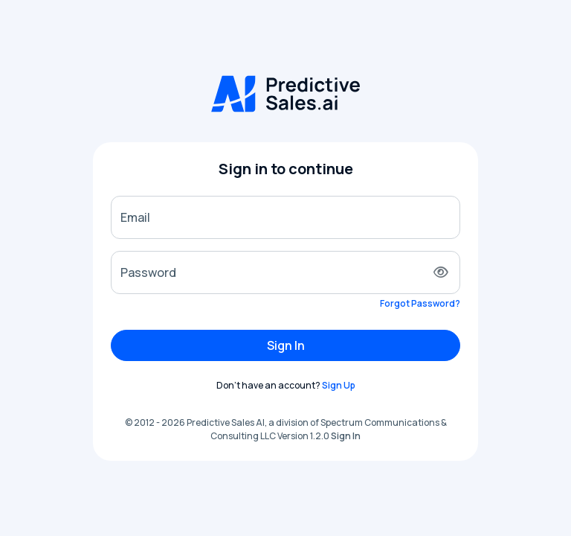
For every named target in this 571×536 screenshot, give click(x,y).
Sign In (286, 345)
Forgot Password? (420, 303)
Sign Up (338, 385)
